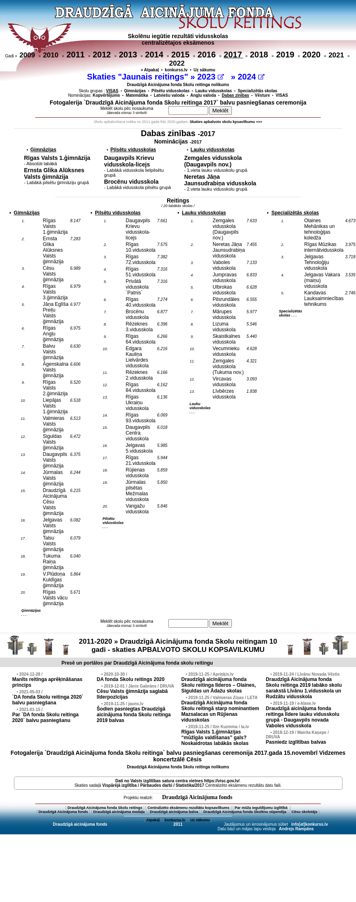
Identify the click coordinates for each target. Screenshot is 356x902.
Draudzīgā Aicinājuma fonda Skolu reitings (105, 808)
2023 (210, 76)
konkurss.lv (176, 70)
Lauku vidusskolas (213, 91)
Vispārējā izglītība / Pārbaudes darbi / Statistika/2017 (153, 785)
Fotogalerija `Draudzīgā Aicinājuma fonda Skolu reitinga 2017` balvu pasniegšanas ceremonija (178, 102)
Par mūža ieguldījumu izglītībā (262, 808)
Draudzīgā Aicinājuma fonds (197, 797)
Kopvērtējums (106, 95)
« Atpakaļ (150, 70)
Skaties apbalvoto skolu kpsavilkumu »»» (226, 122)
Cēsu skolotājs (305, 812)
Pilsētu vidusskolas (171, 91)
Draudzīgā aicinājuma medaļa (119, 812)
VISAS (282, 95)
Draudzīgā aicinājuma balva (174, 812)
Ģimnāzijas (135, 91)
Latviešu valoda (169, 95)
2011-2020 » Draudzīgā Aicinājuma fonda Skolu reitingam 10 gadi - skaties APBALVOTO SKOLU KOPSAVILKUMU (178, 646)
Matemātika (137, 95)
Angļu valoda (203, 95)
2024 (251, 76)
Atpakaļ (153, 820)
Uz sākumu (204, 70)
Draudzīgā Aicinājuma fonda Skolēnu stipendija (244, 812)
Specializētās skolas (257, 91)
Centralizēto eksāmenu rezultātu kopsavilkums (188, 808)
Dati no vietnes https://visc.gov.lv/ (177, 781)
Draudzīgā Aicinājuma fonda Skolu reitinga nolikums (178, 84)
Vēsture (262, 95)
